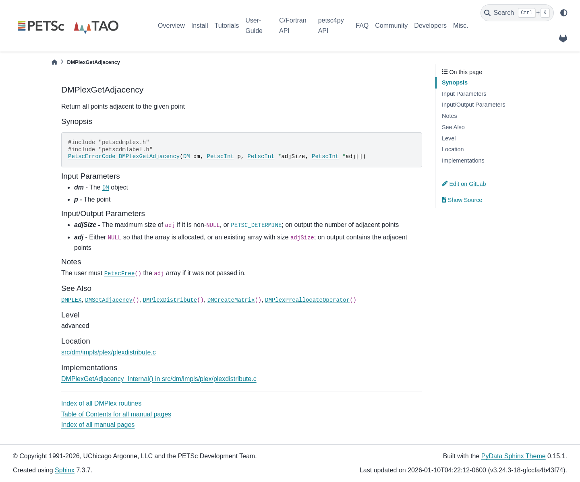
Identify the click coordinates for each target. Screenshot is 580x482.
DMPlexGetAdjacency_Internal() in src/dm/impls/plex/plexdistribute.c (159, 378)
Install (199, 25)
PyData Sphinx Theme (513, 456)
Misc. (460, 25)
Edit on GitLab (464, 184)
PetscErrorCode (92, 156)
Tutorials (226, 25)
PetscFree (119, 273)
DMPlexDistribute (170, 300)
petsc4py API (331, 25)
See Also (453, 127)
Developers (430, 25)
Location (453, 149)
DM (186, 156)
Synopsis (455, 82)
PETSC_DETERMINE (256, 225)
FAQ (362, 25)
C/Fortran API (293, 25)
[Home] (54, 62)
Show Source (462, 200)
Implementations (463, 160)
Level (449, 138)
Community (391, 25)
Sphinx (65, 470)
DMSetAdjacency (109, 300)
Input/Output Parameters (473, 104)
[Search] (517, 12)
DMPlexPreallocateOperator (307, 300)
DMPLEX (71, 300)
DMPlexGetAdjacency (149, 156)
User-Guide (254, 25)
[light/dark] (564, 13)
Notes (449, 116)
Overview (171, 25)
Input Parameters (464, 94)
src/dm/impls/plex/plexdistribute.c (108, 352)
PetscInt (220, 156)
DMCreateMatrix (231, 300)
